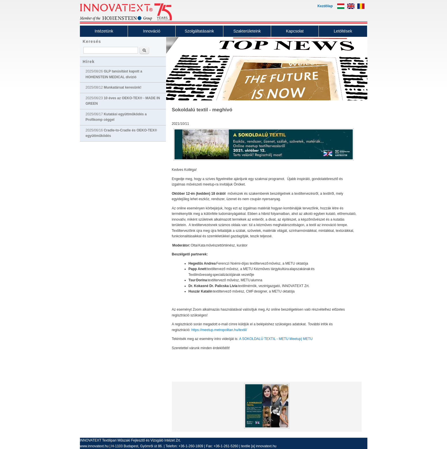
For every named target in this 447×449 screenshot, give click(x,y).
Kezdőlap (325, 6)
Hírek (89, 61)
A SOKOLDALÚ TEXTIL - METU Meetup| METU (276, 339)
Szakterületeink (247, 31)
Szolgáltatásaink (199, 31)
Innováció (151, 31)
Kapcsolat (295, 31)
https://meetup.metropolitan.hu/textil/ (219, 330)
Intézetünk (104, 31)
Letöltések (343, 31)
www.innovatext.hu (94, 446)
